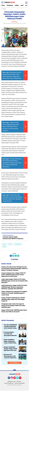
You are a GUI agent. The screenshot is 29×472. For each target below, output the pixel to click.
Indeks (17, 5)
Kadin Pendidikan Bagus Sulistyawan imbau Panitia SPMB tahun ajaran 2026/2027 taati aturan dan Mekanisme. (10, 341)
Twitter (18, 378)
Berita (4, 244)
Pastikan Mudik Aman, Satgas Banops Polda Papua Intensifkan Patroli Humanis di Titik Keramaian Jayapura (11, 126)
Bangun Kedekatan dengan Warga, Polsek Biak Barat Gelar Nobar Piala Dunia (10, 348)
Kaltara (10, 244)
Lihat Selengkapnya (14, 362)
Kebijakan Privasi (12, 381)
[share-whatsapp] (16, 256)
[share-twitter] (13, 256)
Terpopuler (10, 5)
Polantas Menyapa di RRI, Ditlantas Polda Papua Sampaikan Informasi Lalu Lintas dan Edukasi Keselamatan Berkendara (12, 163)
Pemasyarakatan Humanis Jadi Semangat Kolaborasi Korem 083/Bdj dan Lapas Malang (10, 333)
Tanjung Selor (18, 244)
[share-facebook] (11, 256)
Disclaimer (18, 381)
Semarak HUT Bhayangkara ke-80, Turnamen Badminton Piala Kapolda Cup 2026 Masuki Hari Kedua (10, 356)
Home (3, 5)
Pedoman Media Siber (19, 383)
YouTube (21, 378)
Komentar (14, 259)
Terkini (4, 246)
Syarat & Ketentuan (8, 383)
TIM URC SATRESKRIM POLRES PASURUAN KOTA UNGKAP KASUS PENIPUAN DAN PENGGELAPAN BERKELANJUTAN (10, 326)
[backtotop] (14, 370)
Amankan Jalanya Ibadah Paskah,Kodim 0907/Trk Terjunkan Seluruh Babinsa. (13, 237)
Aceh (21, 5)
